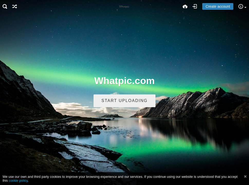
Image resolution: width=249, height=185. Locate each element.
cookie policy (18, 180)
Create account (218, 6)
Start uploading (124, 101)
